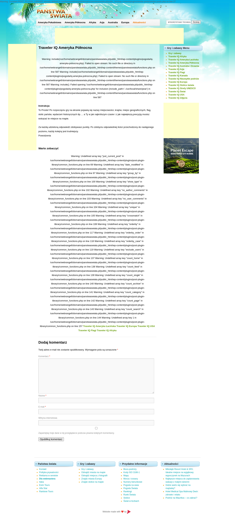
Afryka (92, 22)
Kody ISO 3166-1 (132, 472)
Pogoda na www (131, 485)
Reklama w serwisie (48, 475)
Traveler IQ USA (146, 326)
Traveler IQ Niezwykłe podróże (183, 79)
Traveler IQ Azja (176, 69)
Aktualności (139, 22)
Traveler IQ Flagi (87, 330)
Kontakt (43, 469)
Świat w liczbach (131, 501)
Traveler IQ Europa (126, 326)
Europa (125, 22)
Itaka (41, 482)
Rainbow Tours (46, 491)
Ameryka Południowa (49, 22)
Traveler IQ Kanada (178, 75)
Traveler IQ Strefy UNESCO (182, 88)
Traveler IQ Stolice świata (181, 85)
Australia (113, 22)
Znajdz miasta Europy (91, 478)
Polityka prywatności (49, 472)
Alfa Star (43, 488)
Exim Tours (44, 485)
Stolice (127, 498)
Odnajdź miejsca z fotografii (94, 475)
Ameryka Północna (75, 22)
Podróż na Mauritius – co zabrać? (181, 498)
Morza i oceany (131, 478)
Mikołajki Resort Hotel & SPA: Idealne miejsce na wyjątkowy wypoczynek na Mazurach (180, 472)
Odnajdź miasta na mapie (93, 472)
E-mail (42, 407)
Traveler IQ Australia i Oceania (183, 66)
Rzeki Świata (130, 494)
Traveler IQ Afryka (106, 330)
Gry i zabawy (174, 53)
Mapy (126, 475)
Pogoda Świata (131, 488)
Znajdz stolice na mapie (92, 482)
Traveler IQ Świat (177, 91)
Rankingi (128, 491)
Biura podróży (130, 469)
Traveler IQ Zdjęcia (177, 98)
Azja (102, 22)
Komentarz (44, 356)
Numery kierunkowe (133, 482)
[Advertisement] (119, 36)
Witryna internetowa (47, 418)
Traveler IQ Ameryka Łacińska (99, 326)
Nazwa (42, 395)
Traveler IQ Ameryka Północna (183, 63)
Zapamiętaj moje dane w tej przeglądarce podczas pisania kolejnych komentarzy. (76, 433)
